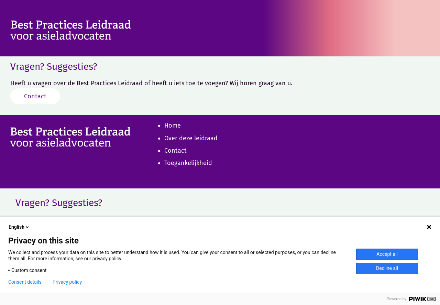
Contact (35, 96)
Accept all (387, 254)
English (19, 227)
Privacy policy (67, 282)
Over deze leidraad (191, 138)
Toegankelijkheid (188, 163)
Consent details (25, 282)
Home (172, 125)
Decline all (387, 268)
